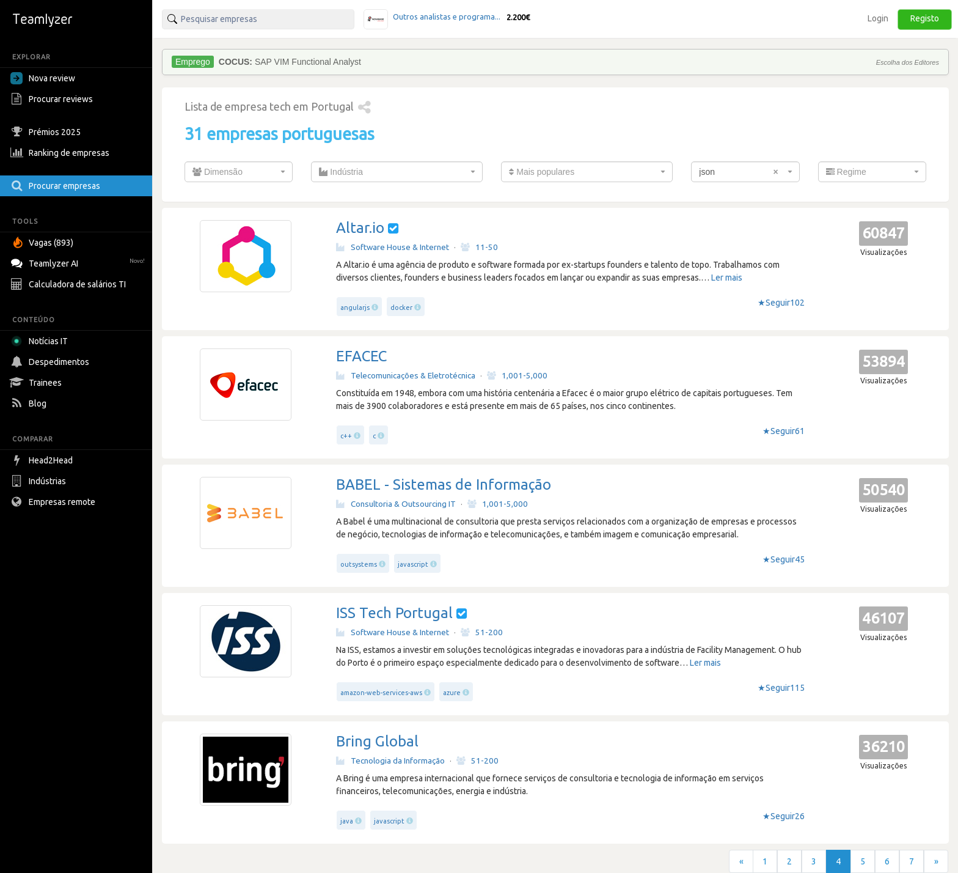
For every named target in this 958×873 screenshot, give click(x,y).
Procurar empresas (56, 186)
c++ (346, 436)
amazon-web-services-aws (381, 692)
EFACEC (361, 356)
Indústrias (39, 481)
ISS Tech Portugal (394, 613)
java (346, 821)
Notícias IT (41, 341)
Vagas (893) (43, 243)
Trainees (37, 383)
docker (401, 307)
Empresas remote (54, 502)
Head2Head (43, 460)
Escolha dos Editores (907, 62)
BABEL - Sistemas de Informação (443, 484)
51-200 (482, 632)
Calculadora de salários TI (69, 284)
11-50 (479, 247)
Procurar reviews (53, 99)
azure (452, 692)
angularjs (355, 307)
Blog (29, 403)
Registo (924, 18)
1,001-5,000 (517, 375)
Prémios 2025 (47, 132)
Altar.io (360, 227)
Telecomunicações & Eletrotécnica (405, 375)
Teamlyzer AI (79, 262)
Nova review (42, 78)
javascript (413, 564)
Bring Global (377, 741)
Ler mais (726, 277)
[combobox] (239, 171)
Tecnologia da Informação (390, 760)
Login (878, 18)
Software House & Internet (392, 247)
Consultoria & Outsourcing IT (396, 504)
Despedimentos (51, 362)
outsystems (358, 564)
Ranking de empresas (61, 153)
